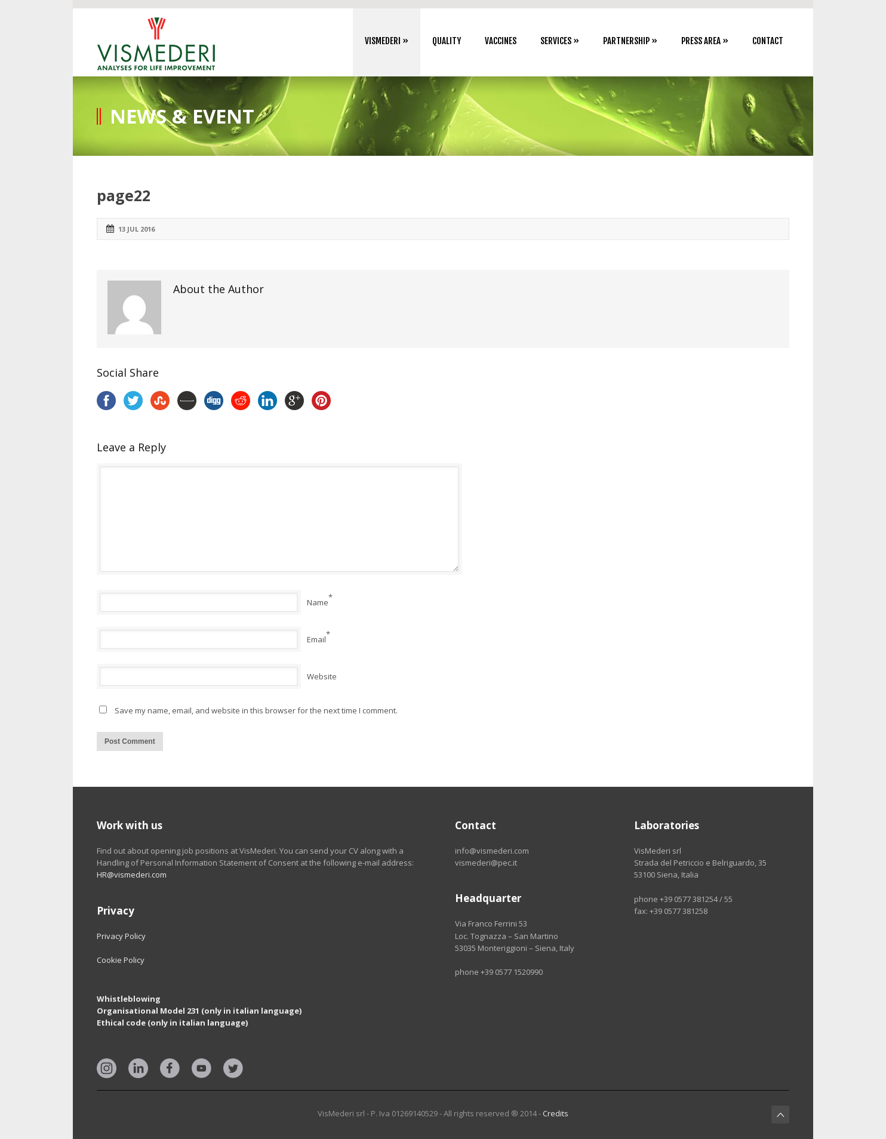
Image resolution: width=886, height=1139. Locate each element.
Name (317, 602)
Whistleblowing (129, 998)
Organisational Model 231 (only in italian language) (199, 1010)
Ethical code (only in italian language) (172, 1022)
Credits (555, 1113)
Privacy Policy (121, 936)
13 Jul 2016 (136, 228)
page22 (123, 195)
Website (322, 676)
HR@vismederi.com (132, 874)
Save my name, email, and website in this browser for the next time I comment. (256, 710)
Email (316, 639)
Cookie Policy (120, 960)
